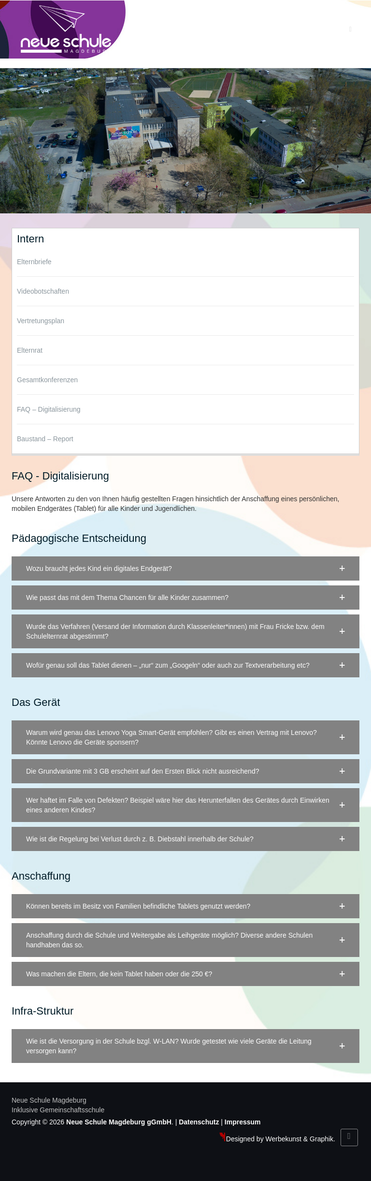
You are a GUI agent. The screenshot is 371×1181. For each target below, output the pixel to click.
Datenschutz (199, 1122)
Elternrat (30, 350)
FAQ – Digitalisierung (49, 409)
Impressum (243, 1122)
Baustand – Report (45, 439)
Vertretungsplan (40, 321)
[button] (185, 568)
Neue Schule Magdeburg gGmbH (118, 1122)
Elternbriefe (34, 262)
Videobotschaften (43, 291)
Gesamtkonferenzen (47, 380)
